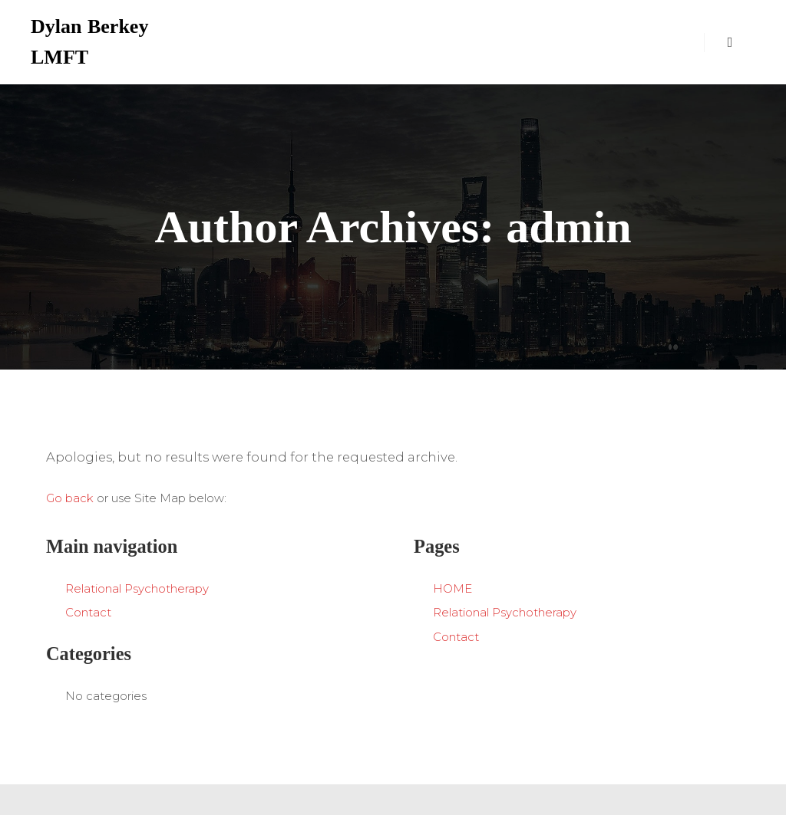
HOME (452, 588)
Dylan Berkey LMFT (89, 41)
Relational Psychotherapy (137, 588)
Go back (70, 498)
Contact (88, 612)
